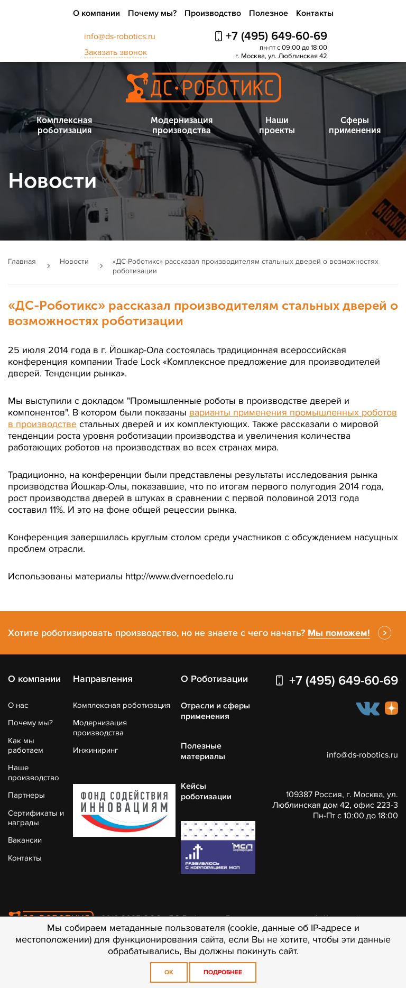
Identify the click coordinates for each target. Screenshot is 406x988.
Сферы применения (355, 125)
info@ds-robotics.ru (119, 36)
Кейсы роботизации (206, 791)
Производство (212, 13)
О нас (18, 705)
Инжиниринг (95, 750)
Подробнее (223, 972)
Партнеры (26, 795)
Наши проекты (277, 125)
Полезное (268, 13)
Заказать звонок (115, 52)
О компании (96, 13)
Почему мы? (152, 13)
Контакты (315, 13)
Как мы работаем (25, 745)
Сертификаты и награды (36, 817)
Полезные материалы (203, 751)
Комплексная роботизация (64, 125)
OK (168, 972)
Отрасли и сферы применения (215, 711)
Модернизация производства (182, 125)
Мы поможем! (339, 633)
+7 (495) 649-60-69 (276, 36)
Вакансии (25, 840)
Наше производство (33, 772)
